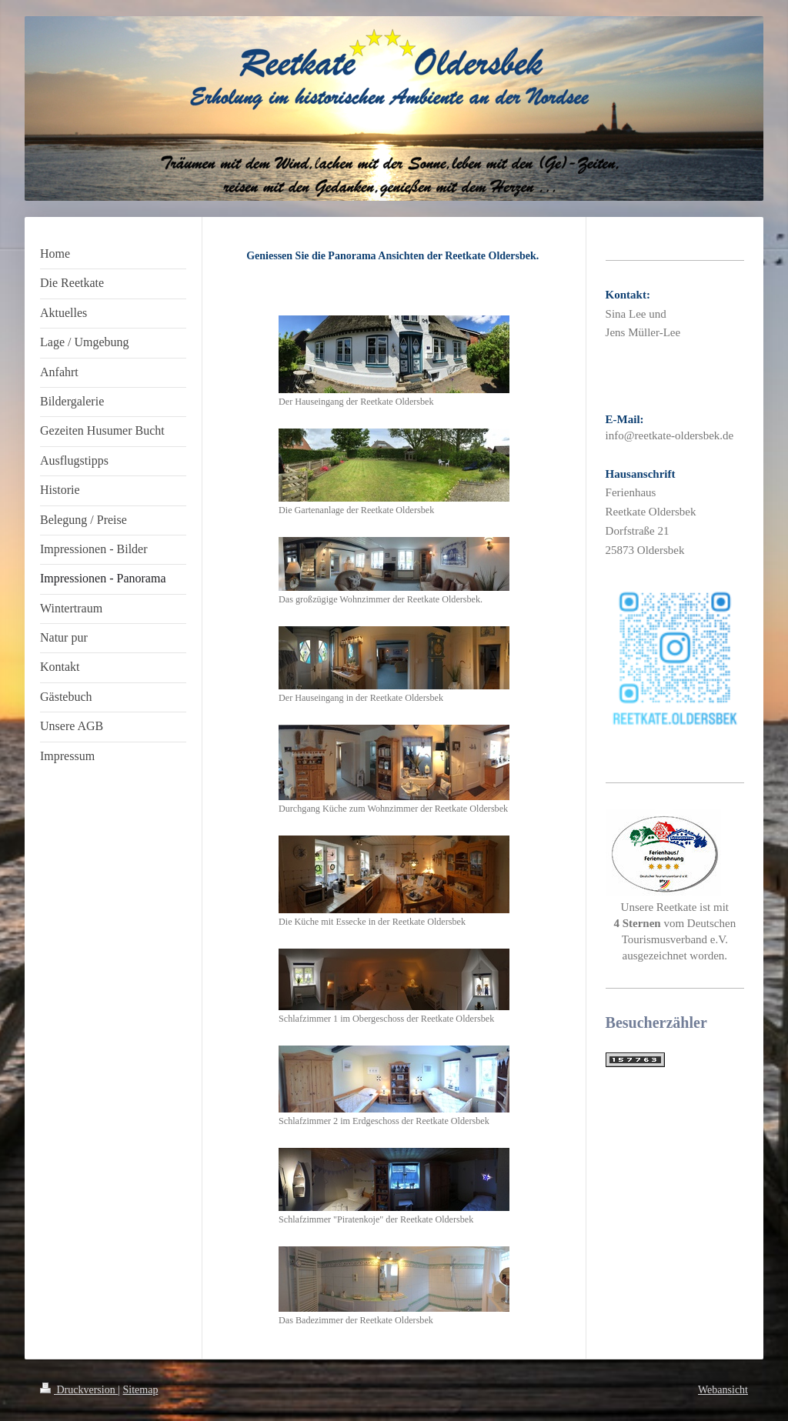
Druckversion (79, 1390)
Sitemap (141, 1390)
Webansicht (723, 1390)
